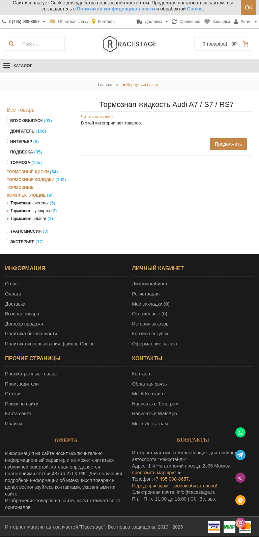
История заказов (150, 324)
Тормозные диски (28, 172)
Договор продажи (24, 324)
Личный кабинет (150, 283)
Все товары (21, 110)
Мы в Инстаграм (150, 423)
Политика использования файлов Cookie (50, 343)
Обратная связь (149, 384)
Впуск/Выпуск (26, 120)
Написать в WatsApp (154, 413)
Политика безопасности (31, 333)
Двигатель (22, 131)
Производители (22, 384)
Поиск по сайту (21, 403)
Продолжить (228, 144)
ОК (248, 7)
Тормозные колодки (30, 179)
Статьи (12, 393)
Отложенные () (149, 313)
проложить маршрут (154, 472)
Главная (106, 84)
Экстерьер (22, 241)
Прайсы (13, 423)
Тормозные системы (29, 203)
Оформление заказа (154, 343)
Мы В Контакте (148, 393)
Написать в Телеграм (155, 403)
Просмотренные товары (31, 373)
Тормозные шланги (28, 218)
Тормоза (20, 162)
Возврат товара (22, 313)
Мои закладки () (151, 304)
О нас (11, 283)
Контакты (142, 373)
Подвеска (21, 152)
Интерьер (21, 141)
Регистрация (146, 293)
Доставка (15, 304)
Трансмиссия (25, 231)
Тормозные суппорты (30, 210)
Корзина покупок (150, 333)
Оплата (13, 293)
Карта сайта (18, 413)
